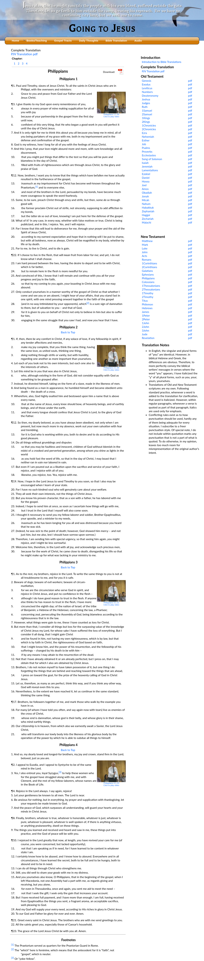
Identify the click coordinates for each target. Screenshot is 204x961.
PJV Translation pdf (24, 54)
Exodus (146, 84)
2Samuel (147, 114)
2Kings (146, 121)
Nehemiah (148, 136)
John (145, 252)
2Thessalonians (151, 289)
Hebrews (147, 308)
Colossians (148, 282)
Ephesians (148, 274)
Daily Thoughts (88, 40)
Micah (145, 200)
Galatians (147, 270)
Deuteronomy (150, 95)
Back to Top (68, 332)
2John (145, 326)
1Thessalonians (151, 285)
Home (15, 40)
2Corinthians (149, 267)
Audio (138, 40)
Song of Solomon (152, 159)
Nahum (146, 203)
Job (144, 144)
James (145, 311)
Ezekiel (146, 174)
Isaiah (145, 162)
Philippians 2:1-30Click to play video (111, 358)
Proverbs (147, 151)
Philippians (148, 278)
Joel (144, 185)
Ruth (145, 106)
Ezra (144, 132)
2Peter (146, 319)
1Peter (146, 315)
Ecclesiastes (149, 155)
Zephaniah (148, 211)
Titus (145, 300)
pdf (190, 80)
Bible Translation (116, 40)
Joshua (146, 99)
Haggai (146, 215)
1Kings (146, 118)
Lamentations (150, 170)
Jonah (145, 196)
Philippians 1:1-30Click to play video (111, 105)
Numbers (147, 91)
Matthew (147, 241)
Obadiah (147, 192)
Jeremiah (147, 166)
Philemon (147, 304)
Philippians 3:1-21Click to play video (111, 593)
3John (145, 330)
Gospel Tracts (63, 40)
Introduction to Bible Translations (161, 61)
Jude (144, 334)
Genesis (146, 80)
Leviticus (147, 88)
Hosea (145, 181)
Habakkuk (148, 207)
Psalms (146, 147)
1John (145, 323)
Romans (146, 259)
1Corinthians (149, 263)
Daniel (145, 177)
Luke (144, 248)
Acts (144, 255)
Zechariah (148, 218)
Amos (145, 188)
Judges (146, 103)
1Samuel (147, 110)
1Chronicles (149, 125)
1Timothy (147, 293)
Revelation (148, 338)
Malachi (146, 222)
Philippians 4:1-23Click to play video (111, 773)
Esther (145, 140)
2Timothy (147, 296)
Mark (145, 244)
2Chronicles (149, 129)
